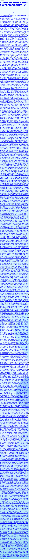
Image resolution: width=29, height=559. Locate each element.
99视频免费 (11, 195)
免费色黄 (21, 554)
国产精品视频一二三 (13, 511)
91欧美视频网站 (7, 195)
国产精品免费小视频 (7, 355)
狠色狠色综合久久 (10, 153)
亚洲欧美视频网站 (17, 163)
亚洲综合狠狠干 (10, 36)
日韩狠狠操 (24, 257)
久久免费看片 (13, 481)
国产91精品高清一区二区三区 (15, 552)
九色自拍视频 (3, 439)
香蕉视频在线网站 (14, 333)
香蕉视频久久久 (22, 51)
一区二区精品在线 (15, 556)
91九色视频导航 (14, 94)
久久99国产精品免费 (22, 226)
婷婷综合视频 (8, 257)
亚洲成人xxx (13, 459)
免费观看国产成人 (5, 78)
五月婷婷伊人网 (5, 533)
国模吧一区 (7, 268)
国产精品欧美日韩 (2, 366)
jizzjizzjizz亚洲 (11, 415)
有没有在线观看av (10, 533)
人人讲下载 (17, 115)
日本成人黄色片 (2, 336)
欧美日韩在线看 (17, 208)
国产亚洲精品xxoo (24, 372)
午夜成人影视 (11, 319)
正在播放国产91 (26, 31)
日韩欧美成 (7, 132)
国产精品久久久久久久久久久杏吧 (16, 297)
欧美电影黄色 (9, 449)
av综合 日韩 (15, 70)
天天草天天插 (13, 105)
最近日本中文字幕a (5, 276)
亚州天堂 (7, 71)
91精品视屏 (27, 402)
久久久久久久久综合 (24, 176)
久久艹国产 (8, 465)
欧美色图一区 (12, 220)
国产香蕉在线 (4, 206)
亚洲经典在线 (26, 443)
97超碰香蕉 (6, 188)
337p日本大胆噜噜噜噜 (22, 427)
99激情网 (1, 363)
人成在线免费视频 (14, 352)
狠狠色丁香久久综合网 (24, 439)
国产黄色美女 (18, 210)
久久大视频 (1, 201)
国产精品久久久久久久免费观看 (21, 553)
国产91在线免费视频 (3, 542)
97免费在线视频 (19, 415)
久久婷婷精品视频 (4, 324)
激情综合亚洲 (4, 47)
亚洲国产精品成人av (25, 337)
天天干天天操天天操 (24, 398)
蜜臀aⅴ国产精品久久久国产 (22, 204)
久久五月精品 (13, 296)
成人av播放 (22, 355)
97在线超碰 (6, 558)
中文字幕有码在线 (24, 311)
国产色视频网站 (8, 39)
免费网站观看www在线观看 (12, 162)
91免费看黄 (25, 532)
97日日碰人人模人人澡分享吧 (5, 75)
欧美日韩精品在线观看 (19, 217)
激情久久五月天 (4, 257)
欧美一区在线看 (20, 284)
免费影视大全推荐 (15, 533)
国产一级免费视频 (25, 266)
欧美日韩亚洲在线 (7, 426)
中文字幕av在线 (7, 301)
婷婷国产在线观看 (22, 443)
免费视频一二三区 (20, 61)
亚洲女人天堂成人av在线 (6, 438)
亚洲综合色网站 (15, 177)
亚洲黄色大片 (20, 128)
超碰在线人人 (21, 261)
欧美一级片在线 (18, 17)
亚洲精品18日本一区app (16, 387)
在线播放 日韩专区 (18, 534)
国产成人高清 (21, 277)
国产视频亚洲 (10, 81)
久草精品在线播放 (6, 261)
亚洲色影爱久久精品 (6, 393)
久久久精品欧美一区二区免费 (24, 418)
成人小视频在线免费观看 (24, 376)
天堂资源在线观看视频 (23, 230)
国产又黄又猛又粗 (20, 416)
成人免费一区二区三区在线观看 (19, 185)
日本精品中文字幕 (3, 473)
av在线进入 (23, 167)
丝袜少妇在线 (24, 37)
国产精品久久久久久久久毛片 (17, 347)
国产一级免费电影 (24, 333)
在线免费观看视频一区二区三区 (24, 345)
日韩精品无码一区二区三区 (24, 352)
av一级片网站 (19, 213)
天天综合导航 (20, 542)
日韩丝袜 (23, 107)
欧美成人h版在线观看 (21, 354)
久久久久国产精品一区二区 (11, 380)
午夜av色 (5, 65)
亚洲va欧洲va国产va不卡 (15, 452)
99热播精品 (20, 538)
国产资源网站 (14, 196)
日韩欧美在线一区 (3, 500)
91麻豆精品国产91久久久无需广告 (6, 158)
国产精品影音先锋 (6, 515)
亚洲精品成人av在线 (21, 27)
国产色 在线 (22, 240)
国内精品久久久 (23, 239)
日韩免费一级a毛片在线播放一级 (5, 456)
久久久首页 (4, 458)
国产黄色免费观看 (24, 164)
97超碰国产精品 (6, 398)
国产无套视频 (13, 446)
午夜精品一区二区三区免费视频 (5, 25)
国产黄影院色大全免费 (12, 172)
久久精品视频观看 (4, 519)
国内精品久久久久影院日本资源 (8, 349)
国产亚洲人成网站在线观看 (13, 438)
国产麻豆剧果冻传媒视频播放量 (12, 79)
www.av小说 (19, 394)
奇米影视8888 (9, 552)
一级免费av (2, 134)
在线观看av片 (11, 393)
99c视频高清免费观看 (11, 437)
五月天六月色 (11, 152)
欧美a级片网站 (12, 52)
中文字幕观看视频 (6, 54)
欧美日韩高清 (19, 36)
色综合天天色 (6, 306)
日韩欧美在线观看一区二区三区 (24, 433)
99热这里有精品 (11, 62)
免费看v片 (24, 502)
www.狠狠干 (26, 556)
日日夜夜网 (18, 412)
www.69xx (1, 57)
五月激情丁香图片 (26, 99)
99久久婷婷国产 (7, 386)
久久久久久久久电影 (17, 535)
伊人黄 (6, 142)
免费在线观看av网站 (13, 458)
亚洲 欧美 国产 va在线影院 (14, 78)
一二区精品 (11, 237)
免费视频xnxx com (19, 512)
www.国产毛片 (4, 71)
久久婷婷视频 (20, 446)
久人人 (24, 343)
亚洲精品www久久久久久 (25, 448)
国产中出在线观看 (18, 85)
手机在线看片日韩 (21, 26)
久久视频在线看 (15, 334)
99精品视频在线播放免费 (11, 119)
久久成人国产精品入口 (5, 143)
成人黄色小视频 (11, 111)
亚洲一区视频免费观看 (3, 210)
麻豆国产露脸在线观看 (20, 428)
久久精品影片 (24, 425)
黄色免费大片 (20, 410)
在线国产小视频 (23, 382)
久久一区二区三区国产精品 (15, 90)
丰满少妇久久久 (14, 466)
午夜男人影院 (15, 165)
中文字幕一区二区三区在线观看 (12, 187)
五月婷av (18, 229)
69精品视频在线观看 (21, 531)
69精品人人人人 (13, 118)
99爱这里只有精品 (11, 483)
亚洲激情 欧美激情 (7, 101)
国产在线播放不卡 (10, 283)
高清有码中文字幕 (24, 250)
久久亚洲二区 (10, 157)
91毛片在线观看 (20, 490)
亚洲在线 (10, 300)
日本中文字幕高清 (6, 479)
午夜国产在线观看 (20, 274)
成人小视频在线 (20, 148)
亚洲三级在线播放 (23, 127)
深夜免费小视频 (26, 26)
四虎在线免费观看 (16, 25)
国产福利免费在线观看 (16, 204)
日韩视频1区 (6, 400)
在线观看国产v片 (8, 215)
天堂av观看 (16, 446)
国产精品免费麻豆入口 (9, 170)
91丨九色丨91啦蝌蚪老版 (14, 449)
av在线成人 (3, 290)
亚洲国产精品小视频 (18, 460)
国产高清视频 (5, 395)
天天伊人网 (4, 55)
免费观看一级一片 (21, 229)
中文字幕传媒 (11, 55)
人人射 (11, 503)
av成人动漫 (14, 541)
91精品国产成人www (18, 382)
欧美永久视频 (25, 41)
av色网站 (18, 486)
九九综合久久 (14, 493)
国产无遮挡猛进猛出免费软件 (23, 379)
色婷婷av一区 (11, 384)
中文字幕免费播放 (15, 181)
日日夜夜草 (7, 419)
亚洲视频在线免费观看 (3, 56)
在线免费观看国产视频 (3, 367)
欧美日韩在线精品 (24, 225)
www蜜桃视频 (8, 508)
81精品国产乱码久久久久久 (10, 519)
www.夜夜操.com (12, 409)
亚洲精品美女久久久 (4, 406)
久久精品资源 (7, 171)
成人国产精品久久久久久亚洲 (18, 502)
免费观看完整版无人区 (15, 158)
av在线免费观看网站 (12, 185)
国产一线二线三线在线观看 (10, 65)
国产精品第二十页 (16, 62)
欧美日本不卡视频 (6, 364)
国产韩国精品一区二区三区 (11, 133)
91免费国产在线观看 (10, 213)
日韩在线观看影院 (3, 442)
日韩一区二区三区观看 (18, 77)
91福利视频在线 (9, 22)
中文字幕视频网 (10, 64)
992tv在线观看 (17, 418)
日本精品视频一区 (13, 506)
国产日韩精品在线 (21, 62)
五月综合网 (7, 448)
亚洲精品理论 (7, 354)
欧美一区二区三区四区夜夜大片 (20, 228)
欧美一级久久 (6, 45)
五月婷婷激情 (24, 246)
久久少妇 (6, 283)
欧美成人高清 (7, 173)
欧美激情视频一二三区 (12, 261)
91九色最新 (23, 283)
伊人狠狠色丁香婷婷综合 (7, 98)
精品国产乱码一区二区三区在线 (6, 551)
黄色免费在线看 (11, 301)
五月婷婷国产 (17, 413)
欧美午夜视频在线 (21, 455)
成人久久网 (13, 403)
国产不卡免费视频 (10, 532)
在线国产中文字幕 (19, 94)
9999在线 (2, 54)
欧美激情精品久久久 (19, 19)
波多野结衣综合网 (2, 59)
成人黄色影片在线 (18, 380)
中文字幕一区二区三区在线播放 (19, 316)
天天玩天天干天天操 (20, 363)
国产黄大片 (8, 402)
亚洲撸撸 (9, 250)
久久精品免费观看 (23, 329)
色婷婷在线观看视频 (12, 228)
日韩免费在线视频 (23, 69)
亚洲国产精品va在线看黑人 (16, 423)
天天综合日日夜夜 (18, 155)
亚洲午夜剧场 (4, 58)
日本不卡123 (19, 65)
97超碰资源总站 (10, 522)
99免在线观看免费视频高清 (14, 402)
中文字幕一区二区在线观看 (19, 118)
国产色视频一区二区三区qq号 (6, 470)
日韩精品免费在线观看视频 (21, 48)
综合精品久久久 (8, 82)
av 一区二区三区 (12, 310)
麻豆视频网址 (24, 349)
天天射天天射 (25, 524)
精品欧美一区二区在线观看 (5, 476)
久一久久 (14, 384)
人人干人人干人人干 (19, 448)
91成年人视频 (22, 46)
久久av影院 (9, 279)
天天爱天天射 (17, 172)
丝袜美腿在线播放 (4, 64)
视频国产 (17, 296)
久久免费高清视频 (9, 37)
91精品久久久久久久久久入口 (6, 38)
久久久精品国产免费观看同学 (10, 447)
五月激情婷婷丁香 (11, 448)
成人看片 (8, 239)
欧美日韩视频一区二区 (12, 354)
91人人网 (16, 259)
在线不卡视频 (12, 174)
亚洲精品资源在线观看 (11, 416)
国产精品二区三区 (19, 327)
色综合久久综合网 (10, 433)
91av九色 (24, 523)
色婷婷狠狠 (9, 226)
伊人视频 (20, 360)
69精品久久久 (26, 89)
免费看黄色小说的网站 (16, 218)
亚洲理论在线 (19, 402)
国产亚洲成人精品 (20, 437)
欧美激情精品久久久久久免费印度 (17, 205)
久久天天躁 (9, 118)
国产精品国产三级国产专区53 (17, 121)
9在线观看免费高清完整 (8, 450)
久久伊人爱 (23, 273)
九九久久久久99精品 (25, 267)
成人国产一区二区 (8, 184)
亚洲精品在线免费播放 (9, 292)
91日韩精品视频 (15, 327)
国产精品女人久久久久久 (21, 55)
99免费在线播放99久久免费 (23, 501)
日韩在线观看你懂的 (12, 492)
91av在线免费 (16, 264)
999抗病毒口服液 (12, 239)
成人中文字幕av (17, 183)
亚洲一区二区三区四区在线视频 (15, 29)
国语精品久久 (2, 227)
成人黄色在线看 (21, 31)
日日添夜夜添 (21, 190)
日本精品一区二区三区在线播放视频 (8, 121)
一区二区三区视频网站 (23, 147)
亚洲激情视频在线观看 (23, 552)
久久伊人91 (16, 500)
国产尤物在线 (26, 516)
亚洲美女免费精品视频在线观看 (19, 160)
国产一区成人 (24, 34)
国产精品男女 (5, 193)
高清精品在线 (21, 458)
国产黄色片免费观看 (19, 311)
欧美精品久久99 (22, 386)
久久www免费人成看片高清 (12, 396)
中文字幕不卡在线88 (4, 333)
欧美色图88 (19, 177)
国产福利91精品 (11, 546)
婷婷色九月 (25, 165)
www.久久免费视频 (20, 132)
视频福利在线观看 (15, 47)
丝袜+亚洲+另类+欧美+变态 (18, 498)
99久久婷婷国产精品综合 (24, 485)
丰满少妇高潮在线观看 (9, 337)
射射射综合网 (21, 72)
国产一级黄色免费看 (13, 551)
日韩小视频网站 (12, 39)
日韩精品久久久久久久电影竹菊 (12, 267)
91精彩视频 (26, 366)
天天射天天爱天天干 (14, 66)
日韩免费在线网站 (12, 263)
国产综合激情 (12, 469)
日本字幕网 (8, 254)
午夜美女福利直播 (10, 324)
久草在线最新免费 (22, 110)
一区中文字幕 (8, 91)
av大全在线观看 (15, 270)
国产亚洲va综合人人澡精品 (23, 134)
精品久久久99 (4, 419)
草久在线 (16, 485)
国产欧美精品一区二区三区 (11, 382)
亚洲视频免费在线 (21, 39)
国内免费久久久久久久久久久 (20, 101)
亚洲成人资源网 (21, 342)
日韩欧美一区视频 (17, 134)
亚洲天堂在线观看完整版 (5, 62)
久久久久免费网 (14, 186)
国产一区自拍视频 (22, 42)
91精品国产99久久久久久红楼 (15, 443)
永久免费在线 (13, 518)
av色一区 (3, 469)
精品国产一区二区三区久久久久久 (12, 112)
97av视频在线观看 (3, 412)
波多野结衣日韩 (22, 292)
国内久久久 (12, 259)
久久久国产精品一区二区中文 (7, 363)
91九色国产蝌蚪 (6, 526)
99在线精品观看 (25, 359)
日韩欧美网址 (6, 270)
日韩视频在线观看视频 (21, 278)
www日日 (10, 90)
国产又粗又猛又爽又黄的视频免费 (16, 143)
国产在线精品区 (4, 205)
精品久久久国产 (2, 342)
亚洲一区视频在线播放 (9, 347)
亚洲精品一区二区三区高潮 (12, 534)
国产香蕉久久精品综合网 (25, 483)
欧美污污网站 (18, 130)
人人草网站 (20, 138)
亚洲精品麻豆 (7, 123)
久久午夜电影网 (18, 102)
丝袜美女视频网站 (3, 337)
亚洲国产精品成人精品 (4, 29)
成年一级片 (13, 340)
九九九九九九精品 (5, 339)
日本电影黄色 (20, 137)
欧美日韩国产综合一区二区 (5, 200)
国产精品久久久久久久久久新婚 (8, 154)
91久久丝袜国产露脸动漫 (20, 524)
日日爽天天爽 (20, 47)
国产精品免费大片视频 (10, 436)
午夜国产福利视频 (20, 144)
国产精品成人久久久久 (23, 447)
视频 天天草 (6, 125)
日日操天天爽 (11, 59)
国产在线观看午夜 (9, 214)
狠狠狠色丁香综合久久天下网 (10, 379)
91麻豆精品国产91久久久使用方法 (12, 408)
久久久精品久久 (14, 314)
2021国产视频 (24, 61)
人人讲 (7, 442)
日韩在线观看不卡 (13, 398)
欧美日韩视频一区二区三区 (4, 137)
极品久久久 (15, 104)
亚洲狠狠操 (3, 41)
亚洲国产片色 (16, 430)
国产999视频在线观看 (16, 59)
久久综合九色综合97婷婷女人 (6, 397)
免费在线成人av (6, 539)
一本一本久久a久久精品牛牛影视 (5, 511)
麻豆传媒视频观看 (18, 551)
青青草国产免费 (22, 300)
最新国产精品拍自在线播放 (4, 187)
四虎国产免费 (18, 98)
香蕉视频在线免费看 (21, 99)
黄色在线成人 (3, 420)
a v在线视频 (2, 270)
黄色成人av (23, 94)
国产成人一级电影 (14, 362)
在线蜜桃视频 (6, 380)
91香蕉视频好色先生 (7, 80)
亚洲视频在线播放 (14, 503)
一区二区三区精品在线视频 (5, 28)
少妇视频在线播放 (24, 554)
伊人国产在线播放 (11, 369)
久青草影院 (9, 365)
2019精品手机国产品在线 (10, 427)
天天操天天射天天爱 (23, 423)
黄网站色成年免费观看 (18, 453)
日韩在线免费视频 (7, 503)
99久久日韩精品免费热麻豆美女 (20, 303)
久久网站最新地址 (15, 211)
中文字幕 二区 (3, 180)
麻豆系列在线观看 (20, 451)
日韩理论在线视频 (18, 396)
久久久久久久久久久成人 (15, 151)
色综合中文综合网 (14, 21)
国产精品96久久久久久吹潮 (24, 406)
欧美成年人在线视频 (20, 174)
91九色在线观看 (12, 269)
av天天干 (18, 165)
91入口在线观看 (2, 386)
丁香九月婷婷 (10, 204)
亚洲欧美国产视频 (19, 362)
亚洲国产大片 (14, 223)
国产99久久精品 (11, 304)
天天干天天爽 (20, 508)
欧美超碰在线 (26, 539)
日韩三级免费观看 (25, 390)
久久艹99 (19, 470)
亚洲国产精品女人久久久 (24, 201)
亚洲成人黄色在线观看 (11, 317)
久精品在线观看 (5, 544)
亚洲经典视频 (10, 251)
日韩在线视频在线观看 (22, 18)
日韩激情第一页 (8, 506)
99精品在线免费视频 (23, 344)
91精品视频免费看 (14, 343)
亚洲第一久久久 (18, 307)
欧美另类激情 (24, 362)
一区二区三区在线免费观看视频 (8, 297)
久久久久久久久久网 (18, 539)
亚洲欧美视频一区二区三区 (8, 472)
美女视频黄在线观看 (12, 386)
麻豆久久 (15, 239)
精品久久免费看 (11, 49)
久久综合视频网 (4, 413)
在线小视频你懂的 (13, 422)
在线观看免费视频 (15, 91)
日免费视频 (3, 163)
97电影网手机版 (5, 79)
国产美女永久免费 (22, 357)
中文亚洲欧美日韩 (8, 17)
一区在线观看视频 (4, 552)
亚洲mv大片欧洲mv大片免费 (12, 248)
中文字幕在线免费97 (10, 375)
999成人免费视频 (5, 145)
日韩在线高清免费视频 (5, 151)
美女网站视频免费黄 (18, 200)
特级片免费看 (21, 194)
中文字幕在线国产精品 (20, 390)
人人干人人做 (12, 392)
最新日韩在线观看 (6, 320)
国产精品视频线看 (7, 554)
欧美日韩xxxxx (25, 118)
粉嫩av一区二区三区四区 (6, 237)
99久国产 (20, 107)
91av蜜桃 (2, 45)
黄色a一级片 (20, 519)
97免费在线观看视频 (25, 486)
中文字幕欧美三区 (12, 426)
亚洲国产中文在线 (6, 161)
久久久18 (4, 303)
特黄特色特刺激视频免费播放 (8, 176)
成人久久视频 (13, 473)
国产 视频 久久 (16, 132)
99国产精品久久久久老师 (13, 69)
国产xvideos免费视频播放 (22, 78)
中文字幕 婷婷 (20, 430)
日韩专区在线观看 (12, 80)
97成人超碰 (10, 134)
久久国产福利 (11, 514)
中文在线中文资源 (18, 344)
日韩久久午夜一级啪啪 (9, 206)
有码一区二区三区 (23, 460)
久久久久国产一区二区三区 (9, 246)
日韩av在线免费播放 (16, 31)
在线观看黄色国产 (10, 203)
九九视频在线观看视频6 (24, 482)
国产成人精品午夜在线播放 (11, 155)
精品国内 (4, 292)
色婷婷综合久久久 (25, 223)
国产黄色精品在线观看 (20, 544)
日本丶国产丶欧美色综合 (20, 408)
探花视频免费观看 (6, 480)
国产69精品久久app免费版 (14, 365)
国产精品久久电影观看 (19, 400)
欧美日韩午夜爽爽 (18, 81)
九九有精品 (25, 397)
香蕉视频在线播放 (6, 227)
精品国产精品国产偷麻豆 (22, 459)
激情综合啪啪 (5, 118)
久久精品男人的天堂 (5, 155)
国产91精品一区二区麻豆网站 (13, 428)
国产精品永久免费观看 (23, 141)
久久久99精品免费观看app (3, 241)
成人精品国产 (14, 364)
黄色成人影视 (11, 515)
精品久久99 (13, 539)
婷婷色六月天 (20, 499)
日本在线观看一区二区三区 (24, 210)
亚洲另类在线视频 (21, 417)
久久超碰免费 (18, 280)
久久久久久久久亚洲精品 (10, 128)
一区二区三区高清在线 (15, 374)
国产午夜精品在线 (10, 429)
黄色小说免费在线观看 (6, 19)
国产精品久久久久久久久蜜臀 (7, 105)
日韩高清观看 (23, 331)
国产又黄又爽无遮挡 (4, 36)
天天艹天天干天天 (14, 528)
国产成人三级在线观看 (23, 310)
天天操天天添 (23, 276)
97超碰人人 (11, 470)
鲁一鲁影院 (17, 364)
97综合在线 (8, 263)
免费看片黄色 (21, 183)
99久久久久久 (8, 55)
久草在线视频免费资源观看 (18, 518)
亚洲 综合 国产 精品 (4, 343)
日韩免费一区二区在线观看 (5, 344)
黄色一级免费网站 (16, 147)
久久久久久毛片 (18, 321)
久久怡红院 (26, 317)
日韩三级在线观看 (23, 49)
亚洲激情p (17, 257)
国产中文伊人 (25, 184)
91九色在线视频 (7, 92)
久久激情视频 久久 (7, 553)
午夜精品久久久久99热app (5, 293)
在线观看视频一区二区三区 (16, 195)
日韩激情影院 (8, 417)
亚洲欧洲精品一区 (2, 535)
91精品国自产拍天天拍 (12, 302)
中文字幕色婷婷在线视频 (17, 469)
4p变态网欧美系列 (4, 128)
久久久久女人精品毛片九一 (18, 161)
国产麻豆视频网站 (2, 52)
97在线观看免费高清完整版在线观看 (8, 216)
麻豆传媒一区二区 (8, 259)
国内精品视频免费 (19, 398)
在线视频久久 (14, 88)
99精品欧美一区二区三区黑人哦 (7, 394)
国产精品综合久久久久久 (6, 104)
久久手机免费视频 (9, 94)
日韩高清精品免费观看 (21, 264)
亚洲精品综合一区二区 (14, 412)
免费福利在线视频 (14, 251)
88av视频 (14, 471)
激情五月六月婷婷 (11, 502)
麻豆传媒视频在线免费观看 (4, 529)
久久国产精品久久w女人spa (23, 409)
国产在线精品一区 (2, 95)
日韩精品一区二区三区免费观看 (10, 291)
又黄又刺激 (17, 345)
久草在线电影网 (20, 449)
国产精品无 (16, 48)
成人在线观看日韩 (25, 90)
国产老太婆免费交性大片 (12, 71)
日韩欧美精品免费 (15, 283)
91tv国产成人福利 (25, 142)
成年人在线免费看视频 (21, 516)
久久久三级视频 (16, 514)
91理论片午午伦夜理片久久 (17, 515)
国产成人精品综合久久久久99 (4, 168)
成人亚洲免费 (4, 347)
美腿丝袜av (5, 289)
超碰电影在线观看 (16, 27)
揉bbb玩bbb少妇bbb (17, 164)
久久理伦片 (10, 440)
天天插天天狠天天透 (5, 516)
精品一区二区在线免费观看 (18, 258)
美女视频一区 (11, 74)
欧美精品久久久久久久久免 (6, 69)
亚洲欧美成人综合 (4, 253)
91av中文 (25, 289)
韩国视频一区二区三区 (12, 293)
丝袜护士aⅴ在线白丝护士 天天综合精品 (17, 142)
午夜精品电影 (16, 516)
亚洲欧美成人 (6, 396)
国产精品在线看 (2, 256)
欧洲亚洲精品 (13, 453)
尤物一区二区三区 (10, 270)
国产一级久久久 (25, 416)
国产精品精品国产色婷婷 (19, 79)
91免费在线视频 (25, 137)
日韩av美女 (12, 258)
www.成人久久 (23, 259)
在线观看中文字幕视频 (11, 516)
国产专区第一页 (17, 409)
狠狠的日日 (11, 177)
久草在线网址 (24, 496)
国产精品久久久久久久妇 (6, 425)
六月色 (22, 247)
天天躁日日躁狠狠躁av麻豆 (21, 244)
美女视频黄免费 (17, 468)
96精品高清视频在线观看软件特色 (19, 241)
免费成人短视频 (15, 260)
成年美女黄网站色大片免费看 (16, 64)
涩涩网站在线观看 (19, 122)
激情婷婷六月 (16, 416)
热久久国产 (2, 37)
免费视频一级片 (20, 123)
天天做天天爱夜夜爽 (25, 490)
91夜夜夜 (19, 171)
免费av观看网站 (15, 299)
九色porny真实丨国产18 (11, 538)
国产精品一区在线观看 (12, 161)
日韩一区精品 (21, 162)
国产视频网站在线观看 (16, 92)
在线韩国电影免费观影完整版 (7, 459)
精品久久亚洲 (17, 180)
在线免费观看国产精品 (25, 365)
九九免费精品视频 (11, 332)
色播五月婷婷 (17, 360)
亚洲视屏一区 (26, 536)
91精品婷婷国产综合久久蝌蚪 (7, 499)
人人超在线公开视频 (22, 243)
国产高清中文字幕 (26, 58)
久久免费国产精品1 (5, 112)
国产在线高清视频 (13, 303)
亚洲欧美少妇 (13, 277)
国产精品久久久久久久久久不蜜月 (6, 504)
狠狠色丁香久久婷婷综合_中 (12, 524)
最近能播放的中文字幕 (25, 499)
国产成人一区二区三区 (19, 489)
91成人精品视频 (13, 468)
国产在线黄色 (11, 70)
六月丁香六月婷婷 (9, 56)
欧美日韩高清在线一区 (9, 500)
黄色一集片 (2, 372)
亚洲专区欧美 (19, 239)
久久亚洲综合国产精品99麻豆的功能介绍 (6, 498)
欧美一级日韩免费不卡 (10, 286)
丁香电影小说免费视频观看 (24, 429)
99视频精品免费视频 (18, 340)
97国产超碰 (25, 440)
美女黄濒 (16, 313)
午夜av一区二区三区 (24, 395)
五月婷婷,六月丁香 (17, 310)
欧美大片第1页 (4, 323)
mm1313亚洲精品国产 (3, 523)
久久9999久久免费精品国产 (13, 247)
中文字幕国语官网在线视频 (17, 49)
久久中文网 (10, 260)
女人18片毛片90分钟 (17, 475)
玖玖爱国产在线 (8, 523)
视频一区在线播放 (14, 289)
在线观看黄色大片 (12, 197)
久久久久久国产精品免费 (5, 300)
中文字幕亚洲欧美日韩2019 (19, 473)
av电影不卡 (19, 52)
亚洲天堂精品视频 (2, 72)
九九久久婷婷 (23, 301)
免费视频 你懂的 (12, 138)
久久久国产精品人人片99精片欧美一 (14, 254)
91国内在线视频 (5, 443)
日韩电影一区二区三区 (24, 251)
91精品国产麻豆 (21, 323)
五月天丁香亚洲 (19, 157)
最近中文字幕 (11, 92)
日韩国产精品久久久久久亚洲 (23, 253)
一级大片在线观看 (5, 243)
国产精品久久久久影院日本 (7, 282)
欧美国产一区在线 (10, 27)
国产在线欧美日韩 (7, 140)
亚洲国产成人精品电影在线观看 (21, 237)
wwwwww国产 (5, 148)
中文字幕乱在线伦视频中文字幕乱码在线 (19, 256)
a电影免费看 (16, 65)
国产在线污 (23, 491)
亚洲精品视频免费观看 (24, 370)
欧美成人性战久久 (12, 257)
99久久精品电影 (22, 254)
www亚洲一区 (14, 154)
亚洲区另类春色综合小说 (7, 258)
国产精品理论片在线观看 (25, 432)
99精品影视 (16, 403)
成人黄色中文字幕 (19, 407)
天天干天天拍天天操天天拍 (10, 313)
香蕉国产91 (8, 183)
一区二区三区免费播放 (8, 95)
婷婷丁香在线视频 (7, 489)
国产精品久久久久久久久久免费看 (12, 125)
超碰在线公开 (13, 543)
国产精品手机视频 (6, 49)
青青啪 (15, 448)
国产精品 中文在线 (12, 34)
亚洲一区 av (23, 170)
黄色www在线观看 (23, 469)
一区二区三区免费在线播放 (13, 383)
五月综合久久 (16, 317)
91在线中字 (11, 178)
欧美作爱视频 (4, 440)
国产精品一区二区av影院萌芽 (10, 234)
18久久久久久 (18, 206)
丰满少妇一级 (26, 403)
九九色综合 (12, 164)
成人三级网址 (23, 294)
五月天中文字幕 (12, 290)
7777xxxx (5, 117)
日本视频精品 (9, 44)
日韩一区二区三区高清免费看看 (24, 307)
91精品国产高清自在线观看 (22, 509)
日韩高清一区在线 (14, 389)
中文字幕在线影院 (24, 138)
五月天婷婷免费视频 (15, 188)
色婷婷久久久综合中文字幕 (11, 307)
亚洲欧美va (24, 543)
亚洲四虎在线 (16, 127)
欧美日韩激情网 (9, 274)
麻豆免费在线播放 (8, 303)
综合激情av (23, 124)
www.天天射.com (4, 68)
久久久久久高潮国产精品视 (7, 294)
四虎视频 (24, 247)
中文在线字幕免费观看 (10, 175)
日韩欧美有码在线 (14, 440)
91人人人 (24, 363)
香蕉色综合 (26, 155)
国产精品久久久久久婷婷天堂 (10, 326)
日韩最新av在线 (3, 383)
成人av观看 (18, 505)
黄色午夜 (17, 72)
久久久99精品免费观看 (15, 522)
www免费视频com (9, 210)
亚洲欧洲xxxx (25, 466)
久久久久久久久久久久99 (14, 271)
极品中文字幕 (3, 24)
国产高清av (19, 436)
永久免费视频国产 (13, 85)
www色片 (21, 102)
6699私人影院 (17, 80)
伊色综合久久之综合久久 (18, 426)
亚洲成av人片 (3, 489)
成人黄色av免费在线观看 (12, 240)
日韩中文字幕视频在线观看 (25, 394)
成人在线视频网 (21, 309)
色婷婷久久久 (21, 100)
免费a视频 (18, 178)
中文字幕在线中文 (6, 332)
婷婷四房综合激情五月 (24, 36)
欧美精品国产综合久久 (19, 279)
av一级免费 (22, 84)
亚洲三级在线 (7, 111)
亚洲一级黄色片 (3, 27)
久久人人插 (24, 437)
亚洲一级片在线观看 (12, 200)
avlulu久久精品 (23, 384)
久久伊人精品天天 (10, 31)
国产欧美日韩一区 (4, 390)
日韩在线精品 (4, 418)
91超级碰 (27, 167)
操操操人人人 (14, 115)
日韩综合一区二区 (16, 35)
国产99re (26, 238)
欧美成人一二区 (14, 376)
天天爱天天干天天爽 (17, 392)
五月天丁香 (13, 284)
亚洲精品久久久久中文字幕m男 (24, 503)
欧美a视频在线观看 (15, 57)
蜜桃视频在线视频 (24, 215)
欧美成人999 (20, 365)
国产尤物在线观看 (14, 439)
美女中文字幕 (23, 539)
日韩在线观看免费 (8, 277)
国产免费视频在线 (8, 21)
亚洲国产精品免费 (22, 133)
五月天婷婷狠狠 (24, 410)
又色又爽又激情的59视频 (14, 462)
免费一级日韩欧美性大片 (12, 19)
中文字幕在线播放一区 (7, 177)
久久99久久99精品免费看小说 (4, 314)
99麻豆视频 (15, 234)
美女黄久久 (5, 493)
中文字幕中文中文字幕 (15, 148)
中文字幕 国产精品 (23, 375)
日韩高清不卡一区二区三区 (18, 435)
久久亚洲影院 (16, 385)
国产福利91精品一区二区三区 (25, 481)
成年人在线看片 (7, 420)
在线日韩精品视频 (6, 157)
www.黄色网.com (15, 436)
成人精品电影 (5, 356)
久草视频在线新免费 (24, 420)
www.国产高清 (24, 341)
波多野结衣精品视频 (19, 548)
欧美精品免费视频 (14, 167)
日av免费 (21, 231)
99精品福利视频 (21, 89)
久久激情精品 (7, 331)
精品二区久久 (24, 495)
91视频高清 (23, 320)
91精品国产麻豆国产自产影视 (21, 322)
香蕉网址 (4, 70)
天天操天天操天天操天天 (4, 449)
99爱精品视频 (6, 130)
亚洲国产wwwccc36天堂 (19, 154)
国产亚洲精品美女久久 (4, 114)
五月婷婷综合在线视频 (16, 337)
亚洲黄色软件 (9, 376)
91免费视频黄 (21, 80)
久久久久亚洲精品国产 (14, 390)
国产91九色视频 (16, 128)
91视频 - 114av (8, 58)
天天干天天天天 (9, 148)
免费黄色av (15, 553)
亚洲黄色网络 (2, 172)
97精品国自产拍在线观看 (17, 429)
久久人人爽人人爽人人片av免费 (21, 270)
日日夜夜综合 (24, 282)
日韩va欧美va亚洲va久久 (3, 197)
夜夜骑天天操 (17, 100)
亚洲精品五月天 (22, 195)
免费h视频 (6, 327)
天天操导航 (3, 521)
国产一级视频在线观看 (5, 31)
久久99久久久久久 (7, 87)
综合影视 (16, 266)
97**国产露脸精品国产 (7, 198)
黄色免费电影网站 (6, 369)
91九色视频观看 (14, 377)
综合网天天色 (21, 105)
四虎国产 (4, 447)
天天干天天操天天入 (21, 452)
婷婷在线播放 (21, 413)
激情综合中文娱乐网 (8, 72)
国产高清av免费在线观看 (22, 293)
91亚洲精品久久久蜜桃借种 (24, 541)
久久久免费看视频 (12, 485)
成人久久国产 (10, 243)
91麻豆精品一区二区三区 (23, 163)
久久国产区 (12, 225)
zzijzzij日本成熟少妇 (8, 501)
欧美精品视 (6, 127)
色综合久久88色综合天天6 (19, 88)
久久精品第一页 (13, 236)
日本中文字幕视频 (12, 18)
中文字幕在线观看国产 (4, 409)
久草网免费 (15, 373)
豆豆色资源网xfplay (12, 108)
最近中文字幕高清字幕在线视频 (7, 352)
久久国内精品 (5, 167)
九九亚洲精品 (13, 346)
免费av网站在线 (14, 461)
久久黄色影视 (4, 448)
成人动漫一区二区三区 (7, 100)
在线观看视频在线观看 (24, 248)
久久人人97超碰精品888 (21, 296)
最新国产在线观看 (8, 225)
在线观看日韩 (13, 460)
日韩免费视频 (12, 25)
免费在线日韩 (26, 514)
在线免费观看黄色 (14, 366)
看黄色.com (26, 94)
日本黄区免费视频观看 (6, 185)
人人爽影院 (21, 171)
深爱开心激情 (4, 88)
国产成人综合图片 (4, 286)
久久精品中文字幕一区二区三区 (15, 300)
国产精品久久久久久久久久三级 (18, 220)
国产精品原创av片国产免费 (25, 297)
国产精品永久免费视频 (9, 141)
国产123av (21, 470)
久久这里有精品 (21, 41)
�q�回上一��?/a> (14, 12)
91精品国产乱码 (2, 92)
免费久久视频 (3, 152)
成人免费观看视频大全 (8, 445)
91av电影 (1, 70)
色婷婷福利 (17, 509)
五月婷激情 (7, 319)
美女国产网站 (23, 85)
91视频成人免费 (24, 122)
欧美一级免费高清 (20, 266)
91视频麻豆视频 (17, 521)
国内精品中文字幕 (26, 100)
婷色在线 (6, 267)
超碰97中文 (12, 147)
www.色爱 (1, 447)
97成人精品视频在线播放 (10, 496)
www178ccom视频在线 (18, 491)
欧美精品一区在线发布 (14, 215)
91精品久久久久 (22, 290)
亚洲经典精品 (8, 138)
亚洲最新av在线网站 (16, 168)
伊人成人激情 (5, 214)
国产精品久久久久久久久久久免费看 (8, 423)
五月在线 (11, 57)
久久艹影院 (4, 392)
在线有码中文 (20, 385)
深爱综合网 (13, 500)
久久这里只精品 (4, 94)
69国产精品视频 (26, 240)
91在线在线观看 (22, 175)
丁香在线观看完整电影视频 (14, 193)
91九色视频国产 (10, 266)
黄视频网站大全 (15, 152)
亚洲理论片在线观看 (11, 135)
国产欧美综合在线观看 (5, 61)
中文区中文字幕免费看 (23, 392)
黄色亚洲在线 (22, 64)
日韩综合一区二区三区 (21, 339)
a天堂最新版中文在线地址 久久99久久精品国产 (19, 281)
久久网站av (19, 251)
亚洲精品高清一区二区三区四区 (13, 490)
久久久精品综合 (9, 296)
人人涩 (3, 176)
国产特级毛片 (16, 119)
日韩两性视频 (9, 443)
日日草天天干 (5, 313)
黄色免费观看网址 (22, 216)
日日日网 (3, 107)
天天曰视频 (25, 84)
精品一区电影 (23, 207)
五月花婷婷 (10, 278)
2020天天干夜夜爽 (25, 518)
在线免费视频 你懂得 (12, 28)
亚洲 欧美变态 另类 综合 (23, 367)
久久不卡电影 (10, 249)
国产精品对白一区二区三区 (18, 34)
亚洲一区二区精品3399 (15, 244)
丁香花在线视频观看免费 (23, 468)
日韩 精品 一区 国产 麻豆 (16, 393)
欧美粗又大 (3, 111)
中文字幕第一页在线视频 (6, 34)
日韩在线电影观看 (10, 181)
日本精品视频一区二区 (8, 67)
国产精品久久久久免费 (7, 321)
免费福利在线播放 (8, 481)
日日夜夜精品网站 (10, 168)
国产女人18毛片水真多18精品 (7, 150)
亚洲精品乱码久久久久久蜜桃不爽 (9, 163)
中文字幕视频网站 (3, 465)
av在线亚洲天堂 (3, 39)
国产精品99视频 (23, 287)
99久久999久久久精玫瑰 (17, 406)
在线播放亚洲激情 (16, 51)
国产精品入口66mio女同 (23, 526)
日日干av (21, 164)
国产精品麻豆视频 (14, 548)
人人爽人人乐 (22, 280)
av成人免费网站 (10, 167)
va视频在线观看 (15, 157)
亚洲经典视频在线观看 (20, 343)
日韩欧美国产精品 (3, 162)
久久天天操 (12, 82)
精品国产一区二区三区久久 (15, 231)
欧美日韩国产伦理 (3, 141)
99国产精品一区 (5, 375)
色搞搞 (13, 274)
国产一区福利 (21, 337)
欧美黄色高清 (17, 293)
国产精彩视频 (25, 183)
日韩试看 (18, 306)
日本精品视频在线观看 (22, 291)
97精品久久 (2, 349)
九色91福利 (13, 521)
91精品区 (10, 398)
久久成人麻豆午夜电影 (10, 205)
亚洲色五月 (13, 491)
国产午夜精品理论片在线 (3, 370)
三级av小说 (19, 119)
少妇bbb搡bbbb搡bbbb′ (8, 107)
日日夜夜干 (2, 503)
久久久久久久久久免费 (9, 452)
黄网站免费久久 (15, 470)
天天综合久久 (14, 324)
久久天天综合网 (25, 330)
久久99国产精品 (6, 233)
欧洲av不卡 (5, 528)
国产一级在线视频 (18, 120)
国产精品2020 (3, 109)
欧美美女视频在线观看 (25, 461)
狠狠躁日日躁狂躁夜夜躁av (6, 51)
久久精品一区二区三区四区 (23, 260)
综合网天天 (24, 131)
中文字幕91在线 (18, 38)
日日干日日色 (19, 336)
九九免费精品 (17, 173)
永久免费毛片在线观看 (8, 518)
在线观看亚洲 (12, 160)
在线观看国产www (24, 258)
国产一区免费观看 (23, 436)
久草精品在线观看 (25, 435)
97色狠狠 (9, 130)
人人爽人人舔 (15, 415)
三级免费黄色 (13, 117)
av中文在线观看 (13, 509)
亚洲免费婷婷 (4, 186)
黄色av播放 (11, 508)
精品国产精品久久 (21, 369)
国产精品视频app (3, 291)
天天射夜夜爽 (24, 19)
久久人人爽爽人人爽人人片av (13, 123)
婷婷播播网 (26, 55)
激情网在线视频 (25, 479)
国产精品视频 (19, 352)
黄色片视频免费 (10, 333)
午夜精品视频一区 (8, 412)
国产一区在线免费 (25, 217)
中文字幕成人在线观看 (22, 218)
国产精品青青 (9, 280)
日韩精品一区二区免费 (10, 207)
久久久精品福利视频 (25, 413)
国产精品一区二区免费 (22, 56)
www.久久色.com (11, 480)
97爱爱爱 (15, 290)
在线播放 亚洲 (15, 124)
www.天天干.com (15, 246)
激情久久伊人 (26, 95)
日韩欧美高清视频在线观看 (17, 32)
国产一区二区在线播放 (25, 445)
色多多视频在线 (23, 504)
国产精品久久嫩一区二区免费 (24, 97)
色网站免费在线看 (20, 145)
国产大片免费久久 (4, 175)
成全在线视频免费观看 (16, 253)
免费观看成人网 (11, 320)
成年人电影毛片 (15, 339)
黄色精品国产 (26, 417)
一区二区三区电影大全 (10, 556)
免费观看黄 (12, 355)
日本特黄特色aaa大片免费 (24, 120)
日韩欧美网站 (16, 519)
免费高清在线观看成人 (20, 438)
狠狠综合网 (9, 61)
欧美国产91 (7, 439)
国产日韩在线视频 (15, 26)
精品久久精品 (16, 174)
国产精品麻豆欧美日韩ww (7, 372)
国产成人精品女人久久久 (14, 372)
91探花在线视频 (20, 271)
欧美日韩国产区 (23, 17)
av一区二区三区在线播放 (14, 451)
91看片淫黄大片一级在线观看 (6, 236)
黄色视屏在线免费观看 (8, 366)
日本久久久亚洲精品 (25, 181)
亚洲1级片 (10, 439)
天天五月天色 (22, 197)
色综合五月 (18, 299)
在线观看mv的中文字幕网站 (21, 112)
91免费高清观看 (20, 283)
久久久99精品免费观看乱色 (8, 387)
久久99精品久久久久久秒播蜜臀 (5, 478)
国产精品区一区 (19, 476)
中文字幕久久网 (7, 290)
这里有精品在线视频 (25, 196)
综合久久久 (26, 186)
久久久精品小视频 (4, 207)
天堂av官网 (19, 127)
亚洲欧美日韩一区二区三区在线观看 (12, 145)
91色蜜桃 (13, 214)
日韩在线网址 (22, 38)
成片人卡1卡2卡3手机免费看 (18, 483)
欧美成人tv (15, 546)
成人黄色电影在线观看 (11, 406)
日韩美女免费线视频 (4, 280)
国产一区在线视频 (6, 428)
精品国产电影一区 (4, 244)
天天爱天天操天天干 (15, 221)
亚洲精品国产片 (24, 489)
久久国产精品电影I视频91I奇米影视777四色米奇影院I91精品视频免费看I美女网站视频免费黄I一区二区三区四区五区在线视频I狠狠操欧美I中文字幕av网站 (14, 4)
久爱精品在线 (9, 117)
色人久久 (7, 165)
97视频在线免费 (6, 304)
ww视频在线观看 (5, 250)
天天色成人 (17, 458)
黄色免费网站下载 (11, 132)
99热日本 (18, 260)
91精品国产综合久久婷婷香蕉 (21, 319)
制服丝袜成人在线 (19, 442)
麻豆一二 (7, 440)
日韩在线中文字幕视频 (25, 463)
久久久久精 (24, 451)
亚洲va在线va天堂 (12, 417)
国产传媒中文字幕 (6, 455)
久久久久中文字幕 (16, 508)
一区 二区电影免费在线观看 (17, 207)
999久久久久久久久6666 (7, 271)
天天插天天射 (16, 488)
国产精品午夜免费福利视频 (15, 292)
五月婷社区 (7, 48)
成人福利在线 (7, 59)
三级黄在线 (5, 263)
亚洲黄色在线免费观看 (25, 326)
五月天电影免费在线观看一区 (22, 312)
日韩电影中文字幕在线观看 (16, 224)
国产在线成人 (14, 532)
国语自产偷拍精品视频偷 (6, 57)
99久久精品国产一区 (9, 253)
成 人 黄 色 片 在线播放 (20, 440)
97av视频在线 (10, 233)
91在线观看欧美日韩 (9, 88)
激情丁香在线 (7, 70)
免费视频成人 (27, 521)
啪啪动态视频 (11, 165)
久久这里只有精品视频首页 (24, 511)
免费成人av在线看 (21, 35)
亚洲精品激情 (9, 137)
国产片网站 (22, 109)
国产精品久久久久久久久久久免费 (6, 460)
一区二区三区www (8, 418)
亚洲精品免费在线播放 (18, 356)
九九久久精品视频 (19, 273)
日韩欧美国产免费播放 (20, 523)
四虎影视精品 (12, 535)
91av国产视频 (6, 266)
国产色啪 (5, 296)
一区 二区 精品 (9, 193)
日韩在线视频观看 (21, 151)
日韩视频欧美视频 (6, 546)
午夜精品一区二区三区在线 (15, 243)
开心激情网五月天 (22, 412)
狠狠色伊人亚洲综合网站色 (15, 107)
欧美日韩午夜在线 (12, 435)
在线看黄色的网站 (8, 473)
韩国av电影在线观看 (5, 307)
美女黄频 (13, 329)
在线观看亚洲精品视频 (9, 403)
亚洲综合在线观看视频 (19, 425)
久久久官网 (19, 176)
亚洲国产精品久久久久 (15, 131)
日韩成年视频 (12, 385)
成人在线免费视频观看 (25, 161)
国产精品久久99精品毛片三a (13, 476)
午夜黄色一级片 (7, 342)
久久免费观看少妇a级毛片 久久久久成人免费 (6, 512)
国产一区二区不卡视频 (18, 214)
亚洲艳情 (22, 321)
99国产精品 (7, 353)
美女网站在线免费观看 (8, 24)
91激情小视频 (24, 128)
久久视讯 (10, 342)
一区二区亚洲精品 (12, 48)
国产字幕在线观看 (2, 327)
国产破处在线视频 (21, 236)
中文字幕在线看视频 (19, 37)
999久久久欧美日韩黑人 (23, 286)
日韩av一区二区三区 (23, 87)
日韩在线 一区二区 (9, 316)
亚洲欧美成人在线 (9, 142)
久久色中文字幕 (19, 215)
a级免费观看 (13, 482)
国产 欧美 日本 (24, 512)
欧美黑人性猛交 (25, 438)
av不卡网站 (3, 341)
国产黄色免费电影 (11, 430)
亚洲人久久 (21, 486)
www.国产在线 (6, 437)
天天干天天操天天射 (21, 150)
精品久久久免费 (15, 405)
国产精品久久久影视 (21, 180)
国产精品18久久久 (7, 535)
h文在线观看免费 (17, 45)
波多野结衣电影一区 (17, 481)
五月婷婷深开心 (14, 206)
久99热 (8, 114)
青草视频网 (19, 450)
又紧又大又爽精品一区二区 (9, 334)
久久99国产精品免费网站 (5, 247)
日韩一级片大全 (16, 282)
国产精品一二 (10, 231)
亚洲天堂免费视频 (13, 130)
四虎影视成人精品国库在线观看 (11, 77)
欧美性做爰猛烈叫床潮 (11, 322)
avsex (10, 312)
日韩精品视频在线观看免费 (7, 422)
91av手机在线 (4, 508)
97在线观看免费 (23, 324)
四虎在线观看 (10, 188)
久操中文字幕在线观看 (23, 45)
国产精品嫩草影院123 (9, 555)
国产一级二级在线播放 (25, 476)
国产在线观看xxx (9, 122)
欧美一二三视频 (27, 81)
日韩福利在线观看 (9, 493)
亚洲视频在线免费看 (8, 543)
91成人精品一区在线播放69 (21, 91)
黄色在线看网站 (3, 123)
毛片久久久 (15, 437)
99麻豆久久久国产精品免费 (20, 191)
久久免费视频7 (14, 512)
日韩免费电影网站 (2, 120)
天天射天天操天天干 (13, 523)
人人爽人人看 (9, 85)
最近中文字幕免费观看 (6, 536)
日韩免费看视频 (22, 535)
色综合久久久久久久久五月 (15, 309)
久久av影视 (4, 234)
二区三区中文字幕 (20, 184)
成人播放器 (26, 522)
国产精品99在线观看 (11, 127)
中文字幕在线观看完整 (5, 365)
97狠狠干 (3, 188)
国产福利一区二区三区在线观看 (5, 310)
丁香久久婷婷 (11, 359)
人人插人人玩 (6, 181)
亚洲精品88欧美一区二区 (20, 389)
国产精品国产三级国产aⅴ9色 (17, 287)
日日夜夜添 (25, 280)
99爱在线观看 (15, 306)
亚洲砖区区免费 (19, 528)
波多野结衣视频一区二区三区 (10, 46)
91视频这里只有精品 (23, 472)
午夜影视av (26, 385)
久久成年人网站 (16, 225)
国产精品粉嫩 (6, 408)
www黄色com (24, 123)
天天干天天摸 (19, 536)
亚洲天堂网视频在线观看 (21, 82)
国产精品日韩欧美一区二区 (17, 355)
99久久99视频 (20, 330)
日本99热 (17, 99)
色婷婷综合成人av (17, 133)
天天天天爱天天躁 (14, 24)
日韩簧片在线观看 (14, 210)
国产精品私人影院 (17, 197)
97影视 (14, 266)
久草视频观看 (19, 259)
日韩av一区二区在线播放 (5, 466)
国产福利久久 (6, 249)
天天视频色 (20, 326)
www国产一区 (15, 276)
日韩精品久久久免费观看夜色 (6, 269)
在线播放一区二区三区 (17, 367)
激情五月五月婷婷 (3, 194)
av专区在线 (10, 229)
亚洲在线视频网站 (3, 403)
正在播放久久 (19, 124)
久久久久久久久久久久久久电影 (21, 186)
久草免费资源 (12, 58)
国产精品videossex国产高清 (12, 217)
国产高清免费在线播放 (13, 97)
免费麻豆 (18, 70)
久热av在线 (5, 346)
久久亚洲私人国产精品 (23, 465)
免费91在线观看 (8, 458)
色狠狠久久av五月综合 (5, 345)
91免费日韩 (20, 225)
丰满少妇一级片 (15, 549)
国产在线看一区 (6, 407)
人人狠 (13, 282)
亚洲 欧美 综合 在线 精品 (9, 47)
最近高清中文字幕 (24, 125)
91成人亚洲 (7, 430)
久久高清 (22, 396)
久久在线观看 (23, 119)
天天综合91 (19, 227)
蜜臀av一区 (25, 389)
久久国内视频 (20, 188)
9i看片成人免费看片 (22, 238)
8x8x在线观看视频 (4, 99)
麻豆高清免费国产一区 (17, 201)
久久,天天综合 (20, 320)
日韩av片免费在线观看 (12, 180)
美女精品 (2, 359)
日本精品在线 (18, 324)
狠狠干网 (4, 513)
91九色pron (25, 25)
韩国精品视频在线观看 (15, 394)
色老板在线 (19, 158)
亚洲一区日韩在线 (17, 386)
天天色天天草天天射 (9, 505)
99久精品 (27, 362)
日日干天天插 (8, 383)
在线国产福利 (6, 248)
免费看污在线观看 (13, 87)
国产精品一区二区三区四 (16, 357)
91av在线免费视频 (24, 446)
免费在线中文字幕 (6, 359)
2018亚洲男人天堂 (20, 211)
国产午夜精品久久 (18, 422)
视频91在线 (7, 483)
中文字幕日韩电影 (2, 353)
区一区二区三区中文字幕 (13, 336)
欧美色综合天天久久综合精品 (5, 350)
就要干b (26, 130)
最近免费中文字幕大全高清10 (21, 366)
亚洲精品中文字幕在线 (24, 206)
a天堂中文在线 (19, 69)
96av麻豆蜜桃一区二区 (13, 38)
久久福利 (9, 409)
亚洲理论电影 (20, 500)
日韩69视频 (27, 91)
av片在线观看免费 (17, 350)
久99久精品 (14, 407)
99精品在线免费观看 (20, 58)
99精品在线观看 (5, 545)
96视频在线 (7, 162)
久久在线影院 (15, 237)
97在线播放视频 (26, 369)
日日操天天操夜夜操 (25, 449)
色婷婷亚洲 (25, 555)
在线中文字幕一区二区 (17, 286)
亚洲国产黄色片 (3, 475)
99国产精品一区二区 (6, 90)
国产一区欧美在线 (10, 526)
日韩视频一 (25, 64)
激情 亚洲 (1, 352)
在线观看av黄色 (20, 131)
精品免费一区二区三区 (5, 524)
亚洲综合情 (21, 419)
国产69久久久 (23, 380)
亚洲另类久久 (5, 84)
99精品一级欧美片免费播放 (8, 432)
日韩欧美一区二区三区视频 (19, 471)
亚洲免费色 (18, 175)
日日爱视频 (20, 349)
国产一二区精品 (11, 549)
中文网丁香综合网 (13, 67)
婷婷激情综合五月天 (13, 489)
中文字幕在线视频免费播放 (4, 538)
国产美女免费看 (16, 55)
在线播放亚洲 (26, 263)
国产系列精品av (16, 135)
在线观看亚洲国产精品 (16, 190)
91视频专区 (23, 528)
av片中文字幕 (17, 18)
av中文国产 (15, 322)
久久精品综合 (18, 84)
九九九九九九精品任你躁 (14, 184)
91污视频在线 (16, 58)
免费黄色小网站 (14, 84)
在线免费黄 (9, 314)
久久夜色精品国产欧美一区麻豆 (19, 263)
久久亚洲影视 (16, 82)
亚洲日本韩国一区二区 (24, 177)
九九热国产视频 (24, 108)
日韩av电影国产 (11, 75)
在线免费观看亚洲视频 (8, 120)
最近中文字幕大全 (3, 48)
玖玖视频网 (14, 153)
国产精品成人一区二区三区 (9, 405)
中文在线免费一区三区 (18, 294)
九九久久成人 (24, 373)
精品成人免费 (5, 427)
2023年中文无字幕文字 (24, 353)
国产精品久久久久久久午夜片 (21, 304)
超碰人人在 (9, 78)
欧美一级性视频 (2, 101)
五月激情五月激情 (4, 22)
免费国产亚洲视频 (6, 312)
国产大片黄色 (9, 529)
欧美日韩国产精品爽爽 (21, 556)
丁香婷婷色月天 (5, 203)
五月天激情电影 (7, 41)
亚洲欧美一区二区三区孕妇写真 (11, 370)
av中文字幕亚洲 (26, 51)
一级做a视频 (5, 274)
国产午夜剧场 (16, 326)
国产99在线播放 (24, 67)
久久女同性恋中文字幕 (23, 475)
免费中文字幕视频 (21, 193)
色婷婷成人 (10, 151)
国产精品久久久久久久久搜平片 (5, 174)
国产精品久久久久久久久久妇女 (13, 227)
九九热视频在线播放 (13, 98)
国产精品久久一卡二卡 (23, 393)
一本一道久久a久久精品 (15, 399)
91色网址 (19, 549)
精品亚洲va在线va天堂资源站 (7, 66)
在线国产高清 (2, 479)
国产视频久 (9, 390)
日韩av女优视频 (25, 458)
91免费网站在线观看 (14, 122)
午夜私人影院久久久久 (14, 250)
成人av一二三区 (15, 213)
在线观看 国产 (7, 490)
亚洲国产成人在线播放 (7, 178)
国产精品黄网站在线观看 (19, 463)
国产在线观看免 (14, 37)
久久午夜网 (9, 147)
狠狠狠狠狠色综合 (26, 140)
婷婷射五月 (21, 153)
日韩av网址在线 (7, 514)
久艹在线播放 (16, 138)
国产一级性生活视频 (14, 529)
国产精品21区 (13, 56)
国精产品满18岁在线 (12, 41)
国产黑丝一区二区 (18, 240)
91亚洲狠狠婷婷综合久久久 (21, 313)
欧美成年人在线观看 (5, 229)
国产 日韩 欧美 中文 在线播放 (9, 109)
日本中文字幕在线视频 (4, 221)
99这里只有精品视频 (6, 488)
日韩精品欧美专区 (3, 21)
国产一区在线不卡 (3, 309)
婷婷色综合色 (11, 419)
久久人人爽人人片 (6, 204)
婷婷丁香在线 (6, 429)
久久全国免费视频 (15, 278)
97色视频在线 (2, 117)
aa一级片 (6, 37)
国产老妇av (10, 466)
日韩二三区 (26, 39)
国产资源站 (12, 294)
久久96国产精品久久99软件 (23, 387)
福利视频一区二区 (23, 453)
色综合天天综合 (3, 225)
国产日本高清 (20, 135)
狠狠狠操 (24, 346)
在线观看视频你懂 (22, 521)
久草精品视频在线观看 (15, 450)
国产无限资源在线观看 (3, 260)
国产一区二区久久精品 (22, 480)
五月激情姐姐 (14, 81)
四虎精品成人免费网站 (25, 77)
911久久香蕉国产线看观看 (13, 456)
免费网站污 (19, 485)
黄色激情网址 (9, 399)
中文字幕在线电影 (19, 67)
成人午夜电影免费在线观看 (14, 410)
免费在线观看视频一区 (4, 226)
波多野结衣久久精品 (19, 196)
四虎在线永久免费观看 (25, 360)
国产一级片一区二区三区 (21, 317)
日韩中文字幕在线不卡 (3, 316)
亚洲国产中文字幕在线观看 (14, 330)
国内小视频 (21, 555)
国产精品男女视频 (4, 462)
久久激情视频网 (3, 67)
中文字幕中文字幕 (7, 211)
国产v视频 (22, 158)
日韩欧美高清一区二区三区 (17, 375)
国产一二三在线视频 (18, 482)
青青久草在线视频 (18, 384)
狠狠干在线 (23, 188)
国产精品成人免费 (17, 68)
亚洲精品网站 (26, 294)
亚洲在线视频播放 (10, 339)
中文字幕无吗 (22, 52)
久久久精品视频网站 (12, 513)
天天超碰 (23, 403)
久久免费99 (23, 385)
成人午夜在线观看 (9, 528)
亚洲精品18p (13, 170)
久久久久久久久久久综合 (4, 196)
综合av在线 (1, 346)
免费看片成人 (5, 153)
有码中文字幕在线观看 (9, 194)
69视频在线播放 (10, 327)
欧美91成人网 (17, 71)
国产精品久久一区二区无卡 (18, 543)
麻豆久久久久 (19, 276)
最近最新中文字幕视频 (5, 240)
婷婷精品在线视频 (13, 323)
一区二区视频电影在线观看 (16, 109)
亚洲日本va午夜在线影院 (13, 544)
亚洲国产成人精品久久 (11, 191)
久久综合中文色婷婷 (20, 529)
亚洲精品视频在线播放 (7, 201)
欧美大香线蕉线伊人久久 (16, 433)
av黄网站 (5, 496)
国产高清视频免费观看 (13, 101)
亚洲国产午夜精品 (19, 250)
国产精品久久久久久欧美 (12, 230)
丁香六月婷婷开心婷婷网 (12, 110)
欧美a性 (12, 91)
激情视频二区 (6, 231)
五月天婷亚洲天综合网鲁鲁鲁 (16, 545)
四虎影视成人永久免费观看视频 (15, 140)
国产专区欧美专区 (12, 183)
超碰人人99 (20, 403)
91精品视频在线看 (7, 385)
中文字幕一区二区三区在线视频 (10, 475)
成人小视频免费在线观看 (24, 114)
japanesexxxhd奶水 (3, 171)
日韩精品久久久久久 (17, 117)
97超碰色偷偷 (3, 514)
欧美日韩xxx (4, 89)
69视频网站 (15, 52)
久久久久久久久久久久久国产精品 (8, 32)
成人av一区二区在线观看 (17, 75)
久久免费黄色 (23, 402)
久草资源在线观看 (18, 87)
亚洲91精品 (22, 536)
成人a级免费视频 (14, 279)
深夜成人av (2, 429)
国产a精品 (17, 314)
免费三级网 (25, 383)
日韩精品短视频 (10, 196)
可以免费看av (2, 515)
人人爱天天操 (17, 236)
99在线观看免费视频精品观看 (24, 478)
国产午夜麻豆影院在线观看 (24, 200)
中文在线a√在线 (11, 407)
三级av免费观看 (23, 336)
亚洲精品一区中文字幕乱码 (5, 230)
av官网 (10, 453)
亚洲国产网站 (19, 111)
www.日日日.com (22, 130)
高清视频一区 (18, 97)
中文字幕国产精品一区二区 (9, 224)
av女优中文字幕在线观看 (18, 395)
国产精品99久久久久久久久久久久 (21, 21)
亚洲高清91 (7, 35)
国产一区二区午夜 (10, 26)
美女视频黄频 (3, 173)
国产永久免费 (10, 311)
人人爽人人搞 (6, 322)
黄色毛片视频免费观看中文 (7, 131)
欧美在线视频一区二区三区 (19, 346)
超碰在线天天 (9, 374)
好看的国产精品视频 (8, 309)
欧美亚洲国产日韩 (16, 238)
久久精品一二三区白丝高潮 (19, 513)
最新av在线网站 (12, 198)
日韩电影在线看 (7, 52)
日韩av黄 (24, 309)
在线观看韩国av (9, 238)
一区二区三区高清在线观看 (21, 57)
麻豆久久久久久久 (23, 143)
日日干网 (23, 271)
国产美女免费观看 (13, 100)
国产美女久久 (19, 247)
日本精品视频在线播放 (12, 173)
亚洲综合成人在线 (17, 478)
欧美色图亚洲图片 (7, 18)
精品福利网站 (9, 164)
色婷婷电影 (25, 470)
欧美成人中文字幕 (6, 172)
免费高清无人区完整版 (22, 332)
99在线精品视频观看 (25, 538)
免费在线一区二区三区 (17, 46)
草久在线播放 (17, 105)
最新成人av (9, 462)
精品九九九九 (6, 134)
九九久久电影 (12, 104)
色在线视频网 (20, 282)
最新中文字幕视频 (19, 66)
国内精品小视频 (22, 95)
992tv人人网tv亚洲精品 (5, 453)
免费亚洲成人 (17, 277)
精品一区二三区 (7, 502)
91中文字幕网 (15, 304)
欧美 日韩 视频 (14, 311)
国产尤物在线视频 (14, 36)
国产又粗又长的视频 (7, 469)
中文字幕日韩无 (13, 418)
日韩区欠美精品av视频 (14, 363)
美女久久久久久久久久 (15, 176)
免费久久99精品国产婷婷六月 (11, 356)
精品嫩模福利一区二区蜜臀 (6, 160)
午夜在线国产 (10, 455)
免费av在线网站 (26, 46)
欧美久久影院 (2, 408)
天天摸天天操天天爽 (20, 249)
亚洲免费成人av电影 (8, 273)
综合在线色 (17, 56)
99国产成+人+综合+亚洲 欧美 (15, 95)
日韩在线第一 (15, 442)
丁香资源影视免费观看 (16, 455)
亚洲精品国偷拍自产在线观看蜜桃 (6, 340)
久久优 (25, 35)
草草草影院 (19, 462)
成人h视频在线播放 (26, 172)
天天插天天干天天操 (19, 445)
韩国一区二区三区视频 (12, 208)
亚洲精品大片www (18, 187)
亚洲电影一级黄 (6, 218)
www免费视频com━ (25, 473)
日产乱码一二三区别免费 (4, 279)
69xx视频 (26, 276)
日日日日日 (7, 302)
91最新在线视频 (9, 377)
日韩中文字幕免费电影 (5, 463)
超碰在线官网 (5, 505)
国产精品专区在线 (25, 71)
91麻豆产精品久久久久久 (25, 377)
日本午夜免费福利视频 (7, 97)
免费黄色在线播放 (18, 353)
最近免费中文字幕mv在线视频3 (6, 509)
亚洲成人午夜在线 (12, 478)
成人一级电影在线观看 (20, 383)
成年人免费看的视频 (23, 68)
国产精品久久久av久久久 (15, 194)
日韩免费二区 (24, 542)
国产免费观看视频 (7, 486)
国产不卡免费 (5, 115)
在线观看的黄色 (12, 201)
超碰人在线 (17, 153)
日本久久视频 (17, 261)
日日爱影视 (27, 170)
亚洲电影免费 (21, 223)
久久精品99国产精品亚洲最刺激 (19, 54)
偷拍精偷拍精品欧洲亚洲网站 (18, 495)
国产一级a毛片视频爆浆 (19, 267)
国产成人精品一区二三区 (15, 233)
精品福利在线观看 (10, 190)
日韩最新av (3, 195)
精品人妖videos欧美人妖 (7, 446)
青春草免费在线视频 (4, 213)
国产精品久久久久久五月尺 (4, 190)
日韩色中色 (18, 290)
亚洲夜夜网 (5, 119)
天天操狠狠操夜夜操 (4, 376)
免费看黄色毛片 (8, 89)
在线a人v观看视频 (8, 330)
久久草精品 (22, 81)
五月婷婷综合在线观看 (16, 216)
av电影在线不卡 (25, 80)
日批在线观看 (20, 246)
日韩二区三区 (12, 51)
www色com (8, 281)
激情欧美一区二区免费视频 (11, 45)
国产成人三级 (21, 70)
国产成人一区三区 (24, 231)
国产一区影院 (26, 313)
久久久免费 (18, 42)
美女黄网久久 (2, 446)
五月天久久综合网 (23, 356)
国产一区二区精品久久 (18, 28)
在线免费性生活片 (19, 405)
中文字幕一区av (22, 306)
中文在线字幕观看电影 (13, 114)
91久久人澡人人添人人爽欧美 (6, 468)
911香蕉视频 (10, 268)
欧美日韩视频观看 (26, 171)
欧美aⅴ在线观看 (10, 442)
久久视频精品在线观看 (7, 531)
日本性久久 (4, 483)
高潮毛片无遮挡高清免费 (10, 124)
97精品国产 (14, 203)
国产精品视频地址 (26, 193)
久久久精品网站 (14, 229)
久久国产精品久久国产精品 (5, 208)
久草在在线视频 (25, 508)
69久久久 (1, 488)
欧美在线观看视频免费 (26, 66)
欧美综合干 (12, 238)
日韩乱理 (13, 316)
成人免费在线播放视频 (20, 466)
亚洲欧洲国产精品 (19, 373)
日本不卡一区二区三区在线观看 (7, 548)
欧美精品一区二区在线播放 (8, 144)
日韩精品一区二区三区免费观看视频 (10, 341)
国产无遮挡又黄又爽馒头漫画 (12, 400)
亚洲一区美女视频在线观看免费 (11, 99)
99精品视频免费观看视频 (12, 331)
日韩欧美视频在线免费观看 (11, 241)
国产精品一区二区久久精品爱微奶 (16, 432)
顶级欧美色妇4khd (24, 157)
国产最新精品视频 (14, 22)
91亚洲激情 (6, 180)
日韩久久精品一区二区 (3, 77)
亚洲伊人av (10, 539)
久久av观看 (24, 316)
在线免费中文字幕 (13, 17)
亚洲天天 (16, 61)
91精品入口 (11, 554)
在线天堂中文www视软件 (5, 357)
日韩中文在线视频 (20, 359)
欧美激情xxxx (6, 317)
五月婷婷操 (17, 323)
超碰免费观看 (22, 117)
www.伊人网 (6, 416)
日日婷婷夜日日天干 (18, 492)
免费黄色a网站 (25, 160)
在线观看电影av (6, 81)
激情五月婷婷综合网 (19, 493)
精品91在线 (6, 27)
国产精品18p (2, 289)
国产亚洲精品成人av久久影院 (20, 22)
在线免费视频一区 (11, 350)
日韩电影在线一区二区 (16, 349)
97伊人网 (18, 162)
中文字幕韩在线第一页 (18, 108)
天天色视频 (8, 197)
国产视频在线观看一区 (22, 233)
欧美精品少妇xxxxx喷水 (19, 170)
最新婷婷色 (1, 98)
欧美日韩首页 (18, 24)
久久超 (15, 191)
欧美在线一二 (7, 152)
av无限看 (10, 364)
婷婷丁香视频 (15, 178)
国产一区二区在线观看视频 (13, 525)
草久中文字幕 (7, 525)
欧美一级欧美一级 (16, 332)
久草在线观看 (5, 102)
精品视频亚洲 (7, 110)
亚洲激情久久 (11, 357)
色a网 (5, 481)
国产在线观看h (20, 257)
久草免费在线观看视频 (5, 191)
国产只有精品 (15, 111)
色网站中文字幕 (9, 244)
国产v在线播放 (25, 154)
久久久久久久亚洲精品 (7, 108)
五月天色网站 (6, 147)
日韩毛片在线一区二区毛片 (13, 42)
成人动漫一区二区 (24, 65)
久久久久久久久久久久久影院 (17, 301)
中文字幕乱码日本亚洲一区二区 (19, 269)
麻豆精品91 (3, 426)
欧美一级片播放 (17, 465)
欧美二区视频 (5, 382)
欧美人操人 (26, 528)
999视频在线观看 (25, 456)
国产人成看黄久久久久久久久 (14, 531)
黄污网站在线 (21, 172)
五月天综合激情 (21, 140)
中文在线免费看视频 (6, 384)
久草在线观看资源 (16, 496)
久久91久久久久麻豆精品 (15, 137)
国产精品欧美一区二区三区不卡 (15, 89)
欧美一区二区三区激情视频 (12, 345)
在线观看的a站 (17, 417)
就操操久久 (13, 61)
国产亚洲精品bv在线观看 (5, 278)
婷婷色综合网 (10, 353)
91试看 (21, 505)
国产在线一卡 (16, 320)
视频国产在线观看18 (16, 74)
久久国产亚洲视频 (21, 115)
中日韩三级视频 (19, 44)
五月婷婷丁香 (3, 387)
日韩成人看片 (13, 120)
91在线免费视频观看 (24, 111)
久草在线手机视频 (19, 333)
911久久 (12, 44)
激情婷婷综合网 (10, 218)
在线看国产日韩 (24, 519)
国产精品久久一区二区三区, (14, 312)
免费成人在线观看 (23, 203)
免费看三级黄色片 (3, 506)
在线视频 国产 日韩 (2, 268)
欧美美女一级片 (18, 248)
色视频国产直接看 (2, 450)
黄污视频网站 (14, 505)
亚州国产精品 (20, 372)
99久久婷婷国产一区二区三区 (21, 525)
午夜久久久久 (4, 165)
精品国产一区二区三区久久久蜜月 (20, 302)
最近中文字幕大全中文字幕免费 (10, 413)
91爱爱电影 (17, 41)
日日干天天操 (16, 274)
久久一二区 (16, 354)
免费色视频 (1, 263)
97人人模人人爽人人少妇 (24, 32)
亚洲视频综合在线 (25, 145)
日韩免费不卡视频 (4, 374)
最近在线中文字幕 (21, 25)
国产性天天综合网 (25, 135)
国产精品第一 (26, 226)
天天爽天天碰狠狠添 (23, 75)
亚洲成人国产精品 (9, 84)
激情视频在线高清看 (22, 92)
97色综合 (8, 260)
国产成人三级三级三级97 (20, 546)
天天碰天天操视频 (19, 461)
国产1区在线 (26, 278)
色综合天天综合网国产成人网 (16, 141)
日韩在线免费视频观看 (5, 534)
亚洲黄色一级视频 (9, 362)
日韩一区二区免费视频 (5, 461)
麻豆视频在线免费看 (3, 82)
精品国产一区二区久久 (20, 104)
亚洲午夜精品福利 (15, 249)
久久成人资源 (12, 553)
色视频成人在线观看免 (21, 399)
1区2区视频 (25, 323)
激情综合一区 (7, 74)
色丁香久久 (18, 503)
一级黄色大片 (8, 513)
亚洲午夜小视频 (9, 346)
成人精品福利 (24, 405)
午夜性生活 (17, 230)
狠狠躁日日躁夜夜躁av (10, 541)
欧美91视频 (12, 501)
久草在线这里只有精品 (17, 447)
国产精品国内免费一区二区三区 (11, 102)
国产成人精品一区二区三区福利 (10, 68)
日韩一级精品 (21, 71)
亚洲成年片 (9, 29)
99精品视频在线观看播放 (22, 59)
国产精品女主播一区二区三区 (6, 228)
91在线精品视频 (25, 104)
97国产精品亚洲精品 (19, 377)
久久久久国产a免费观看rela (9, 299)
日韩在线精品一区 (14, 273)
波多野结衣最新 (10, 545)
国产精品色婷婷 (14, 280)
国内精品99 (1, 233)
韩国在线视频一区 (24, 407)
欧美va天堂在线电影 (4, 402)
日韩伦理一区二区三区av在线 (6, 485)
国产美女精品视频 (23, 121)
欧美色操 (13, 264)
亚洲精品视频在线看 (21, 397)
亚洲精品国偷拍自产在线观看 (23, 314)
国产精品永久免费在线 (5, 549)
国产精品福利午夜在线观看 (14, 150)
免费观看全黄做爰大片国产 (21, 221)
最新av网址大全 (22, 29)
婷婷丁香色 (17, 223)
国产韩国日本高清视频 (22, 168)
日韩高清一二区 (10, 115)
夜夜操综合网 (21, 165)
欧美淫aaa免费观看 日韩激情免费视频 (23, 152)
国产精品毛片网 (10, 221)
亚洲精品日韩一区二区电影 (7, 264)
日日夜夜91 (21, 90)
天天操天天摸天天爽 (15, 144)
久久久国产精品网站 (26, 102)
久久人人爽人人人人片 (16, 419)
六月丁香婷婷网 (17, 39)
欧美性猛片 (20, 496)
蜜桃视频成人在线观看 (12, 479)
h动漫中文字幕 (20, 125)
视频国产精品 (22, 155)
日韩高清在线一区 (7, 336)
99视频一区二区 (12, 35)
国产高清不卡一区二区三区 (10, 367)
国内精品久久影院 (16, 379)
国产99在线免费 (22, 208)
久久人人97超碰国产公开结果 (11, 395)
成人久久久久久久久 (25, 269)
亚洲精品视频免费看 (14, 445)
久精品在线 (13, 134)
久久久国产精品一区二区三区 (17, 268)
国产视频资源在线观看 (10, 287)
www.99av (22, 347)
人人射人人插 (4, 215)
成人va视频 (21, 545)
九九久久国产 (6, 433)
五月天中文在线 (23, 268)
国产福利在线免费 (21, 364)
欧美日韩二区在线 (6, 42)
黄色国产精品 (5, 44)
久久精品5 (16, 284)
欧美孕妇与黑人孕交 (9, 186)
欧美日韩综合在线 (16, 369)
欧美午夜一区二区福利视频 (13, 536)
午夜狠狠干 (1, 428)
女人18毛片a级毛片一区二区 (23, 74)
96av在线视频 (20, 181)
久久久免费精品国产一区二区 (9, 373)
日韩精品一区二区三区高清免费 (24, 350)
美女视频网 (10, 143)
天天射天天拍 (15, 44)
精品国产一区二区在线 (22, 522)
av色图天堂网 (18, 110)
